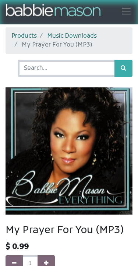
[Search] (123, 68)
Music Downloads (72, 36)
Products (24, 36)
